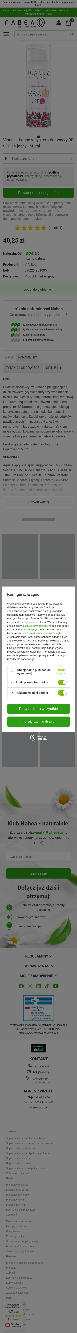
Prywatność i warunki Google (44, 633)
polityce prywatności (35, 625)
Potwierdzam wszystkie (38, 708)
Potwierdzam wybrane (38, 721)
